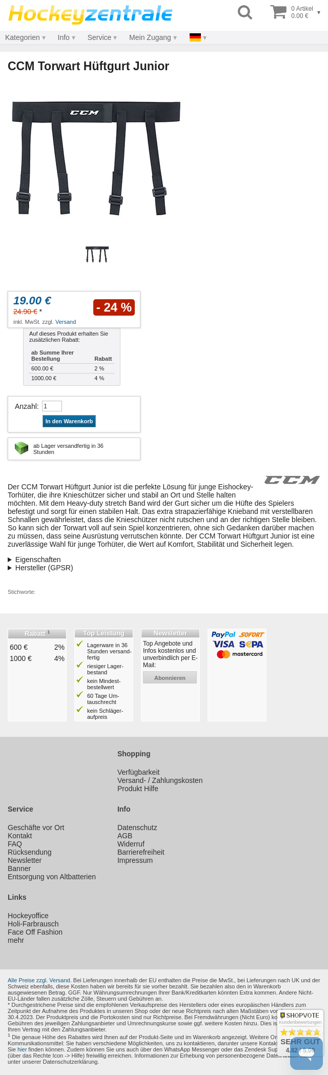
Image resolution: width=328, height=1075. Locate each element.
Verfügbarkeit (138, 772)
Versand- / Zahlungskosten (160, 780)
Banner (19, 868)
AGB (125, 836)
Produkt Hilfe (137, 788)
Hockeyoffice (28, 916)
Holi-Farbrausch (33, 924)
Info (64, 37)
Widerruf (131, 844)
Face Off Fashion (35, 932)
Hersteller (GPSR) (44, 568)
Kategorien (22, 37)
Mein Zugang (150, 37)
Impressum (135, 860)
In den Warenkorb (69, 421)
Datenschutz (137, 827)
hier (22, 1049)
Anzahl (26, 406)
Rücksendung (30, 852)
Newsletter (25, 860)
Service (100, 37)
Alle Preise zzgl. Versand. (40, 980)
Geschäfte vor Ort (36, 827)
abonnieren (170, 678)
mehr (16, 940)
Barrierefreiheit (141, 852)
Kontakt (20, 836)
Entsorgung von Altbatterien (52, 877)
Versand (65, 322)
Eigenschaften (38, 559)
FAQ (15, 844)
